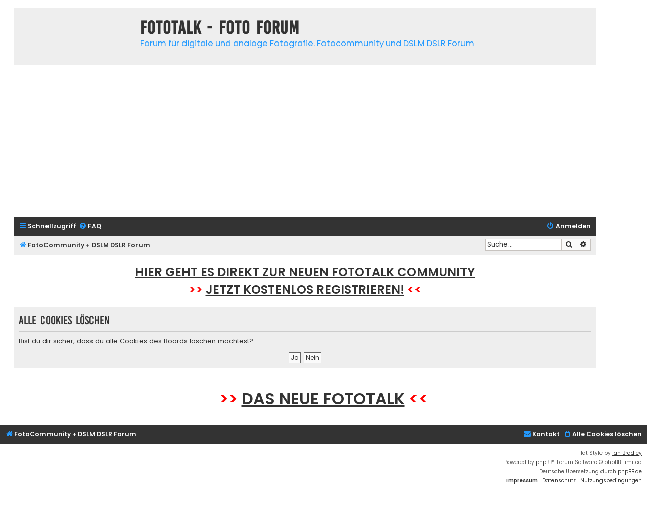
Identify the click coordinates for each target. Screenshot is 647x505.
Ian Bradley (627, 453)
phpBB (544, 462)
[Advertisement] (305, 141)
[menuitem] (90, 226)
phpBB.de (630, 471)
